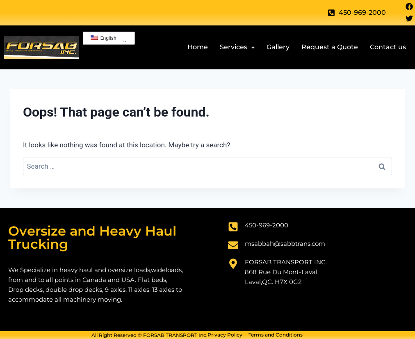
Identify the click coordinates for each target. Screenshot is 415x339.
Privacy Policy (225, 334)
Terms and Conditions (276, 334)
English (103, 38)
